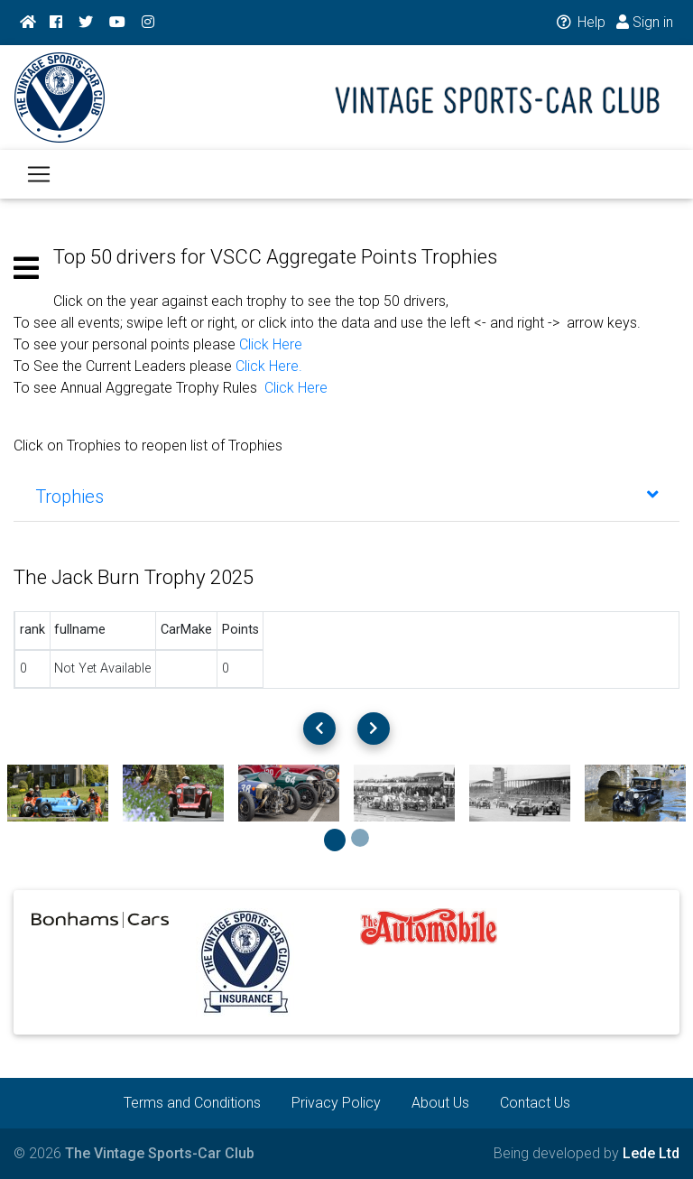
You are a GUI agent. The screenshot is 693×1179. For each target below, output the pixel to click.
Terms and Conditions (192, 1102)
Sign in (644, 22)
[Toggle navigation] (38, 185)
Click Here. (269, 366)
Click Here (270, 344)
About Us (440, 1102)
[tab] (346, 496)
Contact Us (535, 1102)
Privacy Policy (336, 1102)
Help (579, 22)
